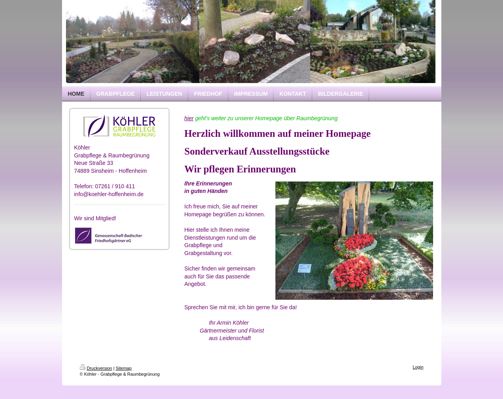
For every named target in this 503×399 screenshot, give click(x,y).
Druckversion (96, 368)
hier (189, 118)
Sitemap (124, 368)
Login (418, 367)
